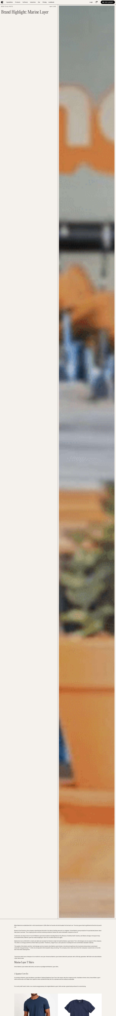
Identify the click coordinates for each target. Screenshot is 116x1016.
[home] (2, 2)
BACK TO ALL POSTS (7, 6)
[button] (9, 2)
